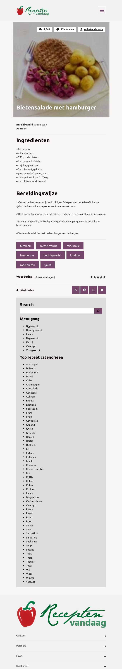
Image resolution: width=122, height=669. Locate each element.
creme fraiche (49, 245)
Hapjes (30, 436)
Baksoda (30, 368)
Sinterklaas (32, 533)
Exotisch (31, 404)
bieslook (25, 245)
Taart (29, 553)
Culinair (30, 396)
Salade (30, 525)
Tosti (29, 565)
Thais (29, 557)
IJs (27, 448)
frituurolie (73, 245)
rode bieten (27, 264)
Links (61, 656)
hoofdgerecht (52, 255)
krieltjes (75, 255)
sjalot (47, 264)
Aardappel (32, 364)
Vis (28, 569)
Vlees (29, 573)
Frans (29, 412)
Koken (29, 481)
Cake (29, 380)
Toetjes (30, 561)
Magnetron (32, 497)
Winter (30, 577)
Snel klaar (31, 541)
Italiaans (31, 456)
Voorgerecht (33, 350)
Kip (28, 472)
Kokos (29, 485)
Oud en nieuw (34, 501)
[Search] (98, 311)
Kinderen (31, 465)
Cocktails (31, 392)
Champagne (33, 384)
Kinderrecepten (35, 469)
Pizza (29, 517)
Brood (29, 376)
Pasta (29, 513)
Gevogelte (32, 420)
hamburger (27, 255)
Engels (30, 400)
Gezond (30, 424)
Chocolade (32, 388)
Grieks (29, 428)
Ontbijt (30, 342)
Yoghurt (30, 581)
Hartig (29, 440)
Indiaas (30, 453)
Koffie (29, 477)
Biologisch (32, 372)
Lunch (29, 334)
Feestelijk (31, 408)
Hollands (31, 444)
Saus (28, 529)
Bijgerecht (32, 326)
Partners (61, 646)
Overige (30, 346)
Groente (30, 432)
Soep (29, 545)
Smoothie (31, 537)
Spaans (30, 549)
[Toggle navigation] (102, 10)
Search (27, 304)
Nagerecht (32, 338)
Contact (61, 636)
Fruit (29, 416)
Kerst (29, 460)
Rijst (28, 521)
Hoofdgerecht (34, 330)
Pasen (29, 509)
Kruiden (30, 489)
